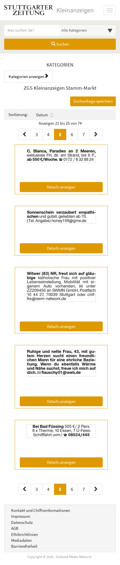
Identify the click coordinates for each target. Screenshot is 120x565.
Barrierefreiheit (24, 546)
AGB (14, 528)
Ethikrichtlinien (24, 534)
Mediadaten (21, 540)
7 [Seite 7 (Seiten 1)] (83, 134)
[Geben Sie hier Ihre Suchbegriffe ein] (32, 30)
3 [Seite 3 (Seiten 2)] (36, 489)
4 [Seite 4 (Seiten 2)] (48, 489)
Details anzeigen (72, 187)
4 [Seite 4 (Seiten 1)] (48, 134)
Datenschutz (22, 522)
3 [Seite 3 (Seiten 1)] (36, 134)
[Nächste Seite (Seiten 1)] (95, 134)
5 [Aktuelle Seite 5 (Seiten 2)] (60, 488)
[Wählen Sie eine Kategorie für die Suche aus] (88, 30)
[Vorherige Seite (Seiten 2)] (24, 489)
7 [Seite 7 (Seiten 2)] (83, 489)
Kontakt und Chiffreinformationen (40, 510)
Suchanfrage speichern (93, 101)
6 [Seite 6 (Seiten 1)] (72, 134)
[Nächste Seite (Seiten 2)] (95, 489)
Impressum (20, 516)
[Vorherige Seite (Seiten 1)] (24, 134)
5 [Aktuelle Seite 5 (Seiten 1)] (60, 134)
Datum (44, 115)
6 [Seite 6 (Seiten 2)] (72, 489)
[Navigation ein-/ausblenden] (110, 10)
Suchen (60, 44)
